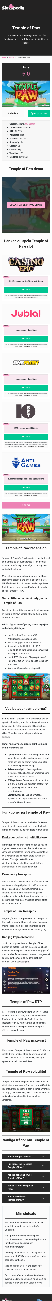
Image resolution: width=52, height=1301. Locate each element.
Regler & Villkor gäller (24, 297)
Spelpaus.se (27, 295)
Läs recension (34, 346)
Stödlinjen (20, 295)
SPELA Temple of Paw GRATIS (26, 205)
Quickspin (30, 124)
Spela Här (26, 290)
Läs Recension (34, 297)
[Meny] (48, 7)
